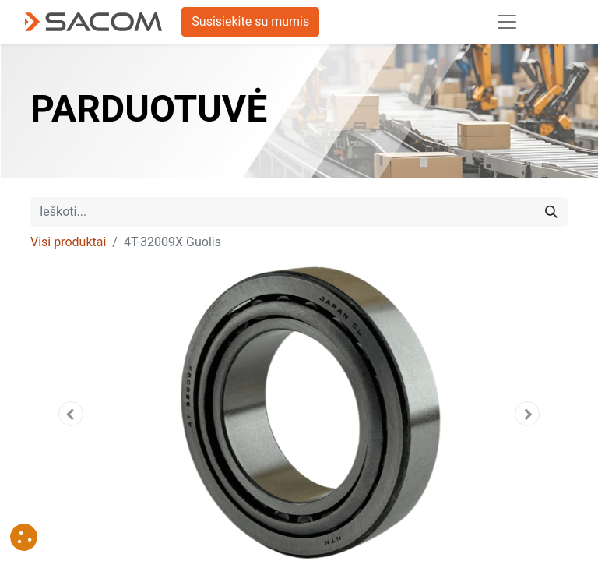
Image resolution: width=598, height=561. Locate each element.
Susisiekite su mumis (250, 21)
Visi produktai (68, 242)
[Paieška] (551, 212)
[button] (70, 414)
